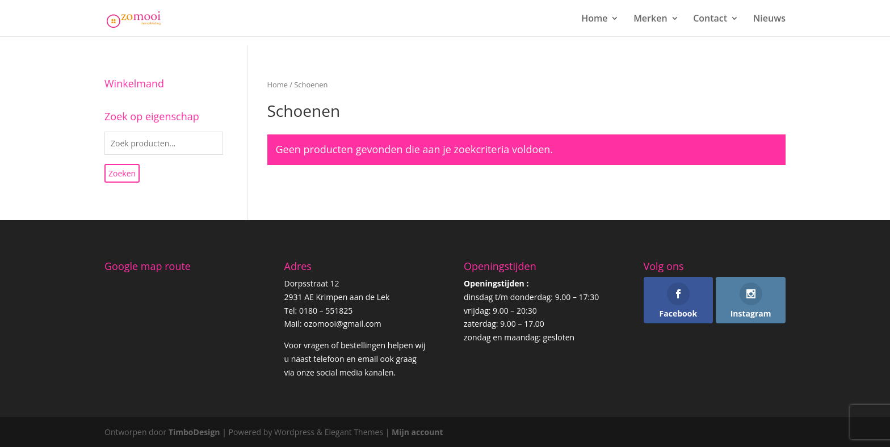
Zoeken (122, 173)
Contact (710, 19)
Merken (650, 19)
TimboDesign (194, 432)
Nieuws (769, 19)
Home (594, 19)
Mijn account (417, 432)
